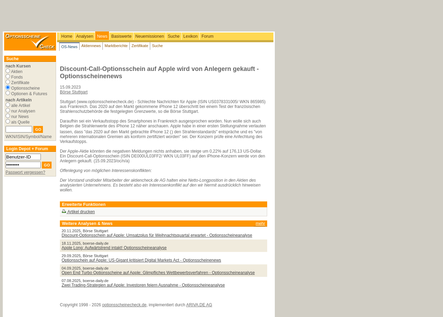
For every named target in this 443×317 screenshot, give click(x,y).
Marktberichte (116, 46)
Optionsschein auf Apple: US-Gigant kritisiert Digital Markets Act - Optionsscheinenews (141, 260)
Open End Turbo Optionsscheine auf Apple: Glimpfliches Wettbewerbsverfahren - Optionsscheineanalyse (158, 272)
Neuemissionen (149, 36)
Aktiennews (91, 46)
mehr (260, 223)
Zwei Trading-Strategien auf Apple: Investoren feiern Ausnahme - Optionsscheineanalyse (143, 285)
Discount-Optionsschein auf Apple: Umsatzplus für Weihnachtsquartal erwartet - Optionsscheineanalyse (157, 235)
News (102, 36)
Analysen (84, 36)
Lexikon (190, 36)
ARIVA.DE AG (199, 304)
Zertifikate (140, 46)
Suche (174, 36)
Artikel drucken (78, 211)
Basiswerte (121, 36)
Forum (207, 36)
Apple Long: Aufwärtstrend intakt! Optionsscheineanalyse (114, 247)
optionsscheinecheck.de (124, 304)
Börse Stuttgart (74, 92)
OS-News (69, 47)
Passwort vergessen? (25, 172)
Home (66, 36)
